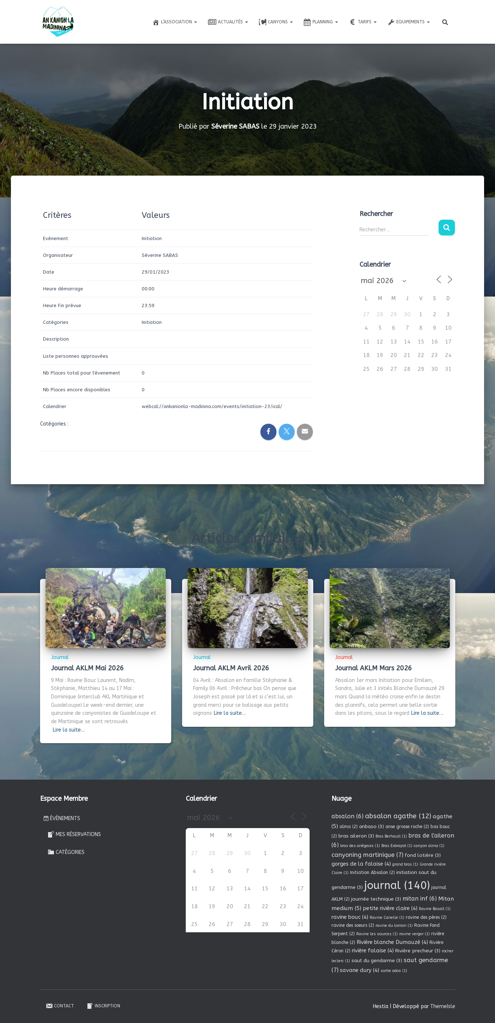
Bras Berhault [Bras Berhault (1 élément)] (391, 836)
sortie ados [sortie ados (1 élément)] (394, 970)
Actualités (228, 22)
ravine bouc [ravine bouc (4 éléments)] (349, 917)
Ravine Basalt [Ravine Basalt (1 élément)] (435, 908)
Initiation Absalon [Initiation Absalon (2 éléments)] (372, 872)
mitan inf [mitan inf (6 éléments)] (419, 898)
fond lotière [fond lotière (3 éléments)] (423, 855)
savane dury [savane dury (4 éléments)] (359, 970)
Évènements (62, 818)
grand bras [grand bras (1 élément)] (405, 864)
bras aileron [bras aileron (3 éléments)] (356, 836)
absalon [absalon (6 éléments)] (347, 816)
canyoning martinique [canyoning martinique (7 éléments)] (367, 854)
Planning (321, 22)
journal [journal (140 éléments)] (397, 885)
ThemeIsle (442, 1006)
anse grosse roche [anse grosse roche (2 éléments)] (407, 826)
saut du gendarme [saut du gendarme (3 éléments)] (376, 960)
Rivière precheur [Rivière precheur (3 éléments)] (417, 951)
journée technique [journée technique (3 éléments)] (376, 899)
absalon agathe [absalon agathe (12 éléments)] (398, 816)
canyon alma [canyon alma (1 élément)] (429, 845)
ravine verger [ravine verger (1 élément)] (414, 934)
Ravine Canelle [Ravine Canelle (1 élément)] (387, 917)
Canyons (276, 22)
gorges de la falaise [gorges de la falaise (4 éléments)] (361, 864)
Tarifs (363, 22)
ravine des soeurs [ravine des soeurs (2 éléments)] (352, 925)
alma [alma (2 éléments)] (348, 826)
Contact (60, 1006)
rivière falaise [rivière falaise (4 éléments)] (373, 950)
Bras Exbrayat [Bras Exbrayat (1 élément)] (396, 845)
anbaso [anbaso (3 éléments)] (371, 826)
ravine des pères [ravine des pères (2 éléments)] (426, 917)
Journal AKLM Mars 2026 (373, 668)
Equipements (409, 22)
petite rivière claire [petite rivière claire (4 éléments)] (390, 908)
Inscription (103, 1006)
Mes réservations (74, 834)
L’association (174, 22)
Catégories (66, 851)
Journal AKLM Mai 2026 (87, 668)
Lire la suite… (69, 730)
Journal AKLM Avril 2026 (231, 668)
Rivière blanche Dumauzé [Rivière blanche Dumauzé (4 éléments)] (392, 942)
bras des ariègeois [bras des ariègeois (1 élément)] (360, 845)
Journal (60, 657)
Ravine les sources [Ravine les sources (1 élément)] (377, 934)
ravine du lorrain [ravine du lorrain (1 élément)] (394, 925)
